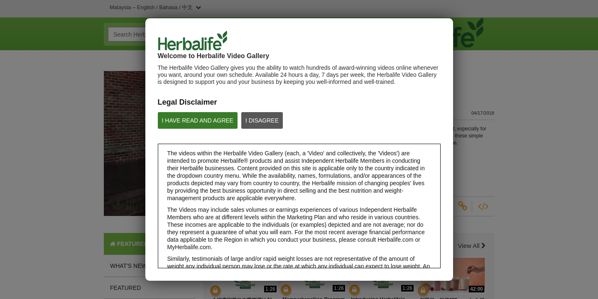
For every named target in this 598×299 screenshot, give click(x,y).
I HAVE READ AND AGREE (197, 120)
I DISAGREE (262, 120)
